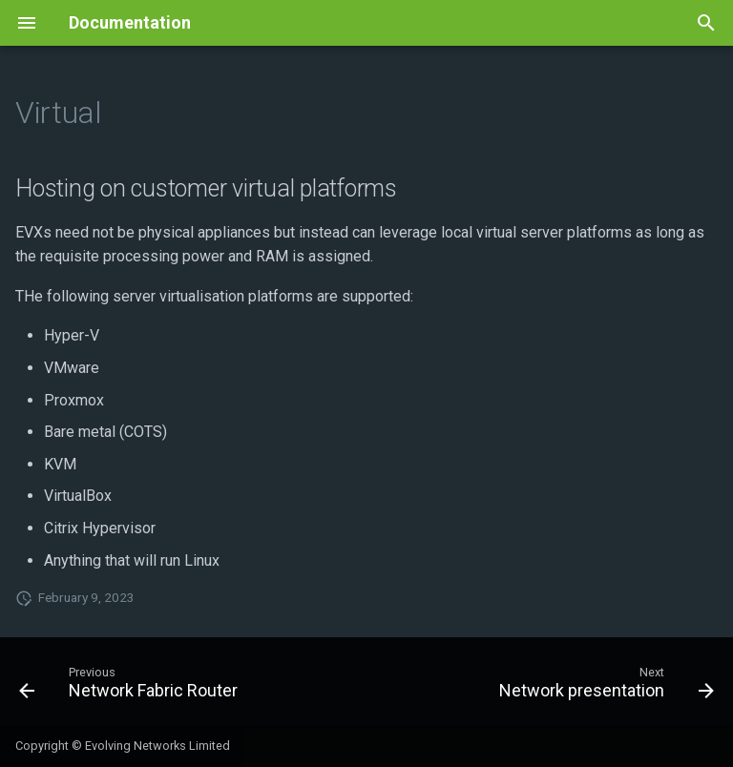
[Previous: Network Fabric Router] (131, 687)
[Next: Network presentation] (603, 687)
